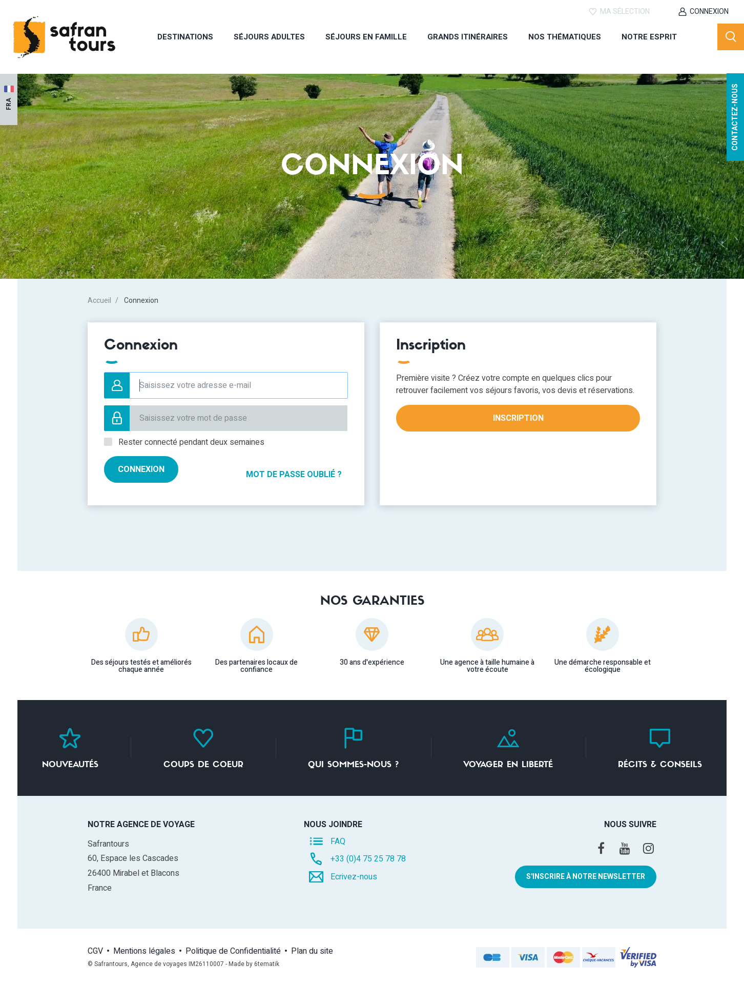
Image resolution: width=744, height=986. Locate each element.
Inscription (518, 418)
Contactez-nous (735, 137)
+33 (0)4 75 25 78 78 (368, 859)
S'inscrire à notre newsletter (585, 876)
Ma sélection (625, 11)
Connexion (709, 11)
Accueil (99, 300)
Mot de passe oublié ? (286, 469)
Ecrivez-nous (353, 877)
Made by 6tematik (254, 964)
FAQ (337, 841)
